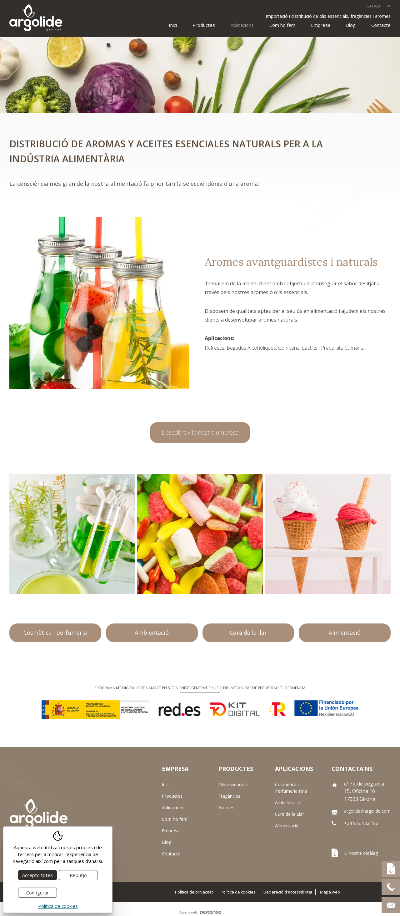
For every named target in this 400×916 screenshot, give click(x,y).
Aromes (226, 807)
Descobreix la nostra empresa (200, 432)
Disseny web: (200, 912)
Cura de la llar (248, 632)
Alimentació (345, 632)
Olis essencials (233, 784)
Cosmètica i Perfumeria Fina (291, 787)
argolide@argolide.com (367, 811)
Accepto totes (37, 875)
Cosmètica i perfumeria (55, 632)
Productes (172, 796)
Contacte (381, 25)
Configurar (37, 892)
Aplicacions (173, 807)
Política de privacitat (194, 892)
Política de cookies (238, 892)
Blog (351, 25)
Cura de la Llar (289, 814)
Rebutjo (78, 875)
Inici (173, 25)
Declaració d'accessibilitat (287, 892)
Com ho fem (282, 25)
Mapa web (330, 892)
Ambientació (152, 632)
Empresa (320, 25)
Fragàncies (229, 796)
